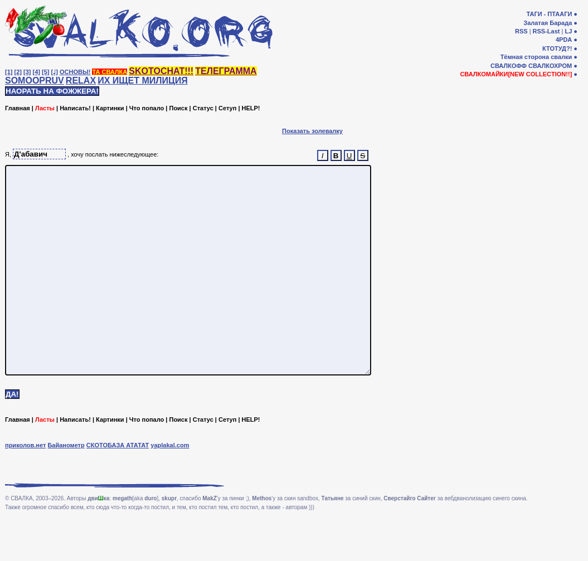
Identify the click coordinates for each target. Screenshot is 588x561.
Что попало (146, 108)
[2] (18, 72)
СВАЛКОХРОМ (550, 65)
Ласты (45, 108)
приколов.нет (25, 487)
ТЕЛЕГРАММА (225, 71)
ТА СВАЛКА (109, 72)
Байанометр (65, 487)
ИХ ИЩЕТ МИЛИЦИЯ (143, 80)
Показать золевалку (312, 131)
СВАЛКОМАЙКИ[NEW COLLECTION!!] (516, 74)
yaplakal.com (169, 487)
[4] (36, 72)
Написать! (75, 108)
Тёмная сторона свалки (536, 56)
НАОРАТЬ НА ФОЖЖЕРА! (52, 91)
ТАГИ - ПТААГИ (549, 14)
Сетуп (227, 108)
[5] (45, 72)
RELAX (81, 80)
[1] (8, 72)
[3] (27, 72)
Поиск (178, 108)
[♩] (54, 72)
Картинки (110, 108)
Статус (203, 108)
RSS (521, 31)
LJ (568, 31)
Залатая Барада (547, 22)
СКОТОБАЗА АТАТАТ (117, 487)
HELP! (251, 108)
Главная (17, 108)
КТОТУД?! (557, 48)
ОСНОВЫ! (75, 72)
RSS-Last (546, 31)
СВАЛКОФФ (508, 65)
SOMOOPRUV (34, 80)
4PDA (564, 39)
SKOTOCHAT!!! (161, 71)
